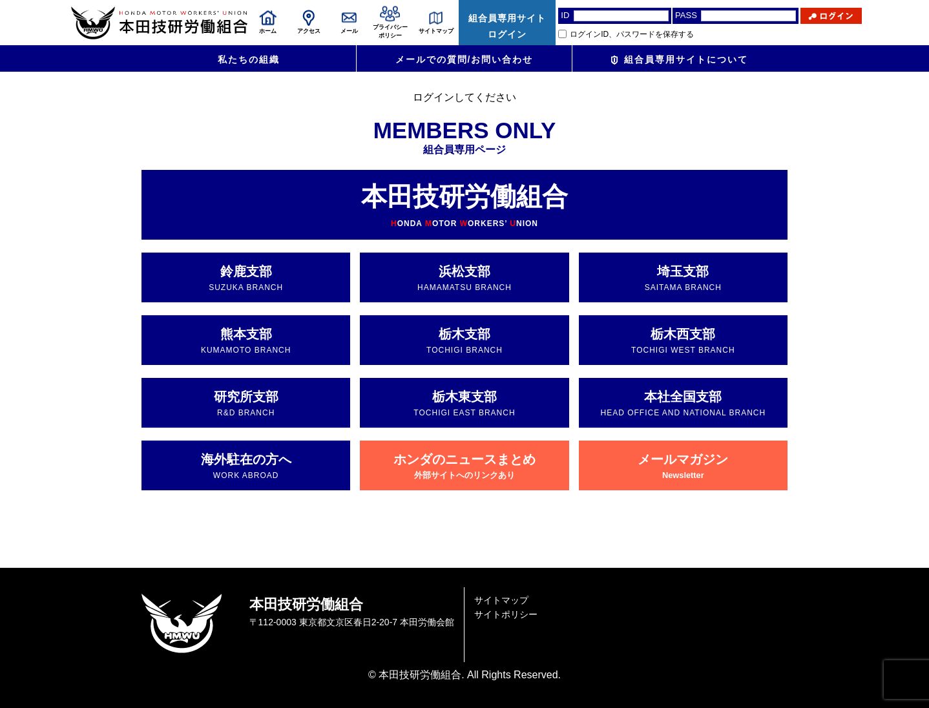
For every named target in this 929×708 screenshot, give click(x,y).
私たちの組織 (249, 59)
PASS (686, 15)
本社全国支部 (683, 403)
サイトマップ (501, 600)
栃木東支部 (464, 403)
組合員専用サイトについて (679, 59)
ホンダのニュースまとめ (464, 466)
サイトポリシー (506, 614)
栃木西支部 (683, 341)
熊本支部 (246, 341)
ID (565, 15)
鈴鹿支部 (246, 278)
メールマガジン (683, 466)
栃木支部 (464, 341)
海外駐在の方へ (246, 466)
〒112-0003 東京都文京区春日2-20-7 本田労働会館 (351, 622)
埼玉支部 (683, 278)
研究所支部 (246, 403)
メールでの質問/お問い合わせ (464, 59)
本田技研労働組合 (464, 205)
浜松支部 (464, 278)
